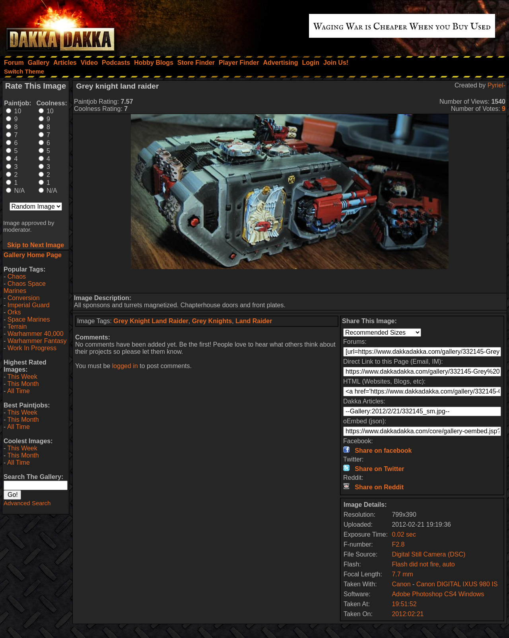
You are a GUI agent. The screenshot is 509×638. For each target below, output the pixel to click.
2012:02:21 (408, 614)
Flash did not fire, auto (423, 564)
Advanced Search (27, 503)
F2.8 (398, 544)
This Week (22, 376)
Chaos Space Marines (25, 287)
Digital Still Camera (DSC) (428, 554)
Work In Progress (32, 348)
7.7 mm (402, 574)
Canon (401, 584)
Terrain (17, 326)
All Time (18, 391)
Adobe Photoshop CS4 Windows (438, 594)
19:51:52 (404, 604)
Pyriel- (496, 85)
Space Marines (29, 319)
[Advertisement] (290, 281)
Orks (14, 312)
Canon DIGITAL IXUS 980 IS (457, 584)
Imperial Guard (29, 305)
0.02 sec (404, 534)
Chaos (17, 276)
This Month (23, 383)
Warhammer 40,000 (36, 333)
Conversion (24, 298)
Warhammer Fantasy (37, 340)
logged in (125, 366)
